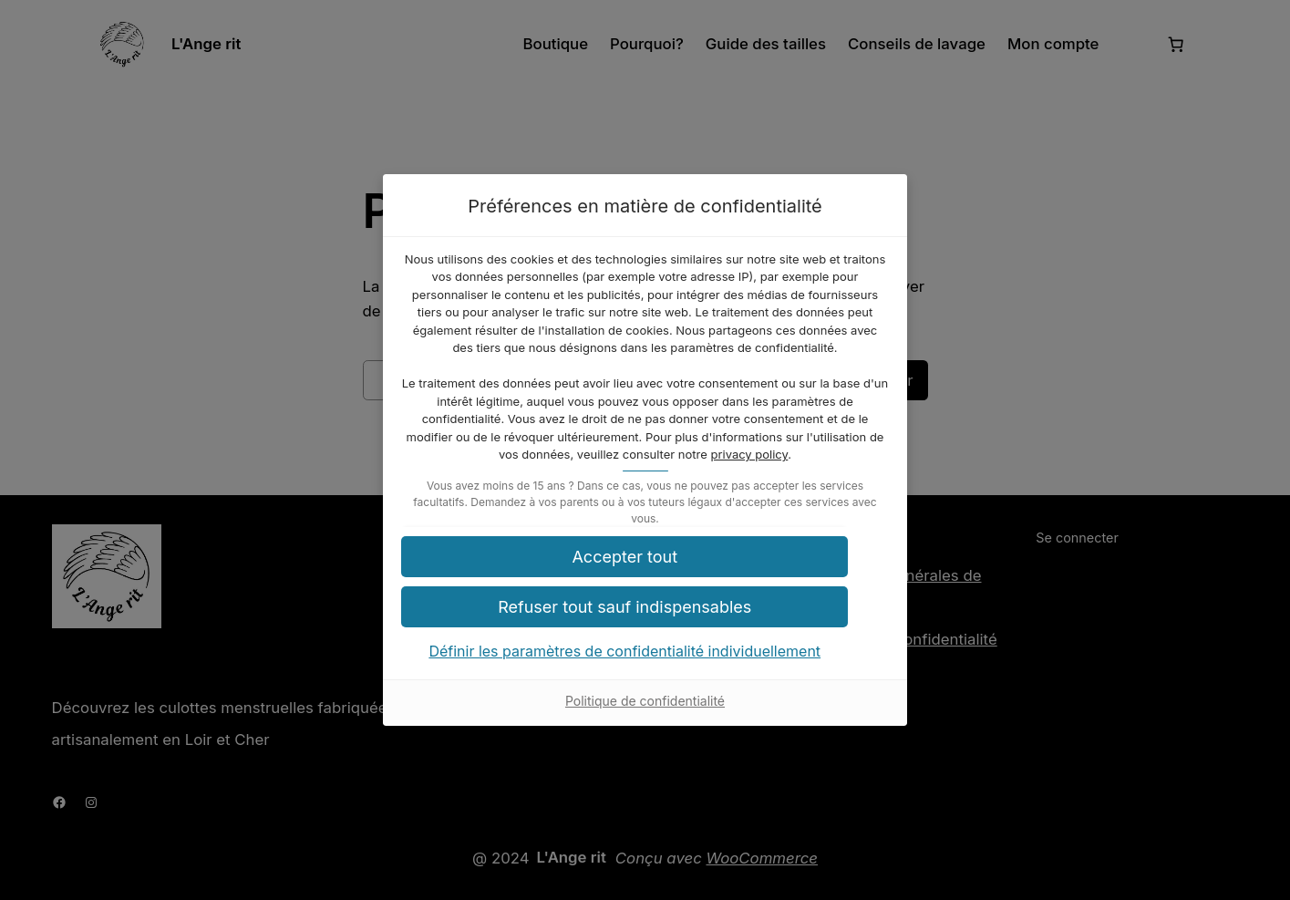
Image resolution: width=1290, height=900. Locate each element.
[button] (645, 574)
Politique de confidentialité (645, 719)
